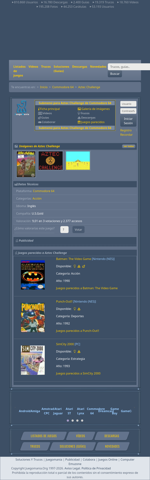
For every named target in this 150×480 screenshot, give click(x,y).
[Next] (134, 405)
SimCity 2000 (65, 344)
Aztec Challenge (89, 87)
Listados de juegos (19, 71)
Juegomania (54, 460)
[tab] (68, 420)
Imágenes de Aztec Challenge (39, 146)
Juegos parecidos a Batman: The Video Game (87, 288)
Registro (126, 130)
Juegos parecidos (93, 122)
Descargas (79, 67)
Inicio (44, 87)
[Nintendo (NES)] (103, 259)
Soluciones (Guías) (61, 69)
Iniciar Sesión (128, 121)
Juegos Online (107, 460)
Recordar (126, 135)
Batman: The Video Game (73, 259)
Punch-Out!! (64, 301)
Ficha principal (50, 109)
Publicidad (72, 460)
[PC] (77, 344)
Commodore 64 (63, 87)
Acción (36, 198)
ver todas (129, 146)
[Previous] (15, 405)
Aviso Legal (72, 468)
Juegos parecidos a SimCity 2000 (78, 373)
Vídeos (33, 67)
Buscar (115, 74)
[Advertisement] (75, 34)
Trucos (46, 67)
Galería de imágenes (95, 109)
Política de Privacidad (96, 468)
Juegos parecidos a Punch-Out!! (77, 331)
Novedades (98, 67)
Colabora (89, 460)
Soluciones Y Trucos (29, 460)
